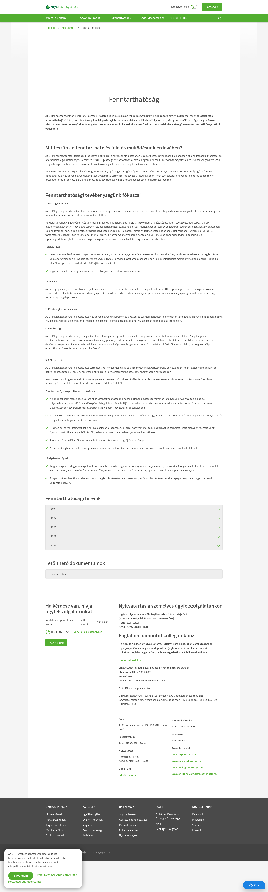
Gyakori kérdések (93, 850)
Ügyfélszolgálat (91, 845)
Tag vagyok (212, 6)
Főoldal (50, 28)
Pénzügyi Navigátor (167, 859)
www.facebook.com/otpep (187, 791)
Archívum (88, 866)
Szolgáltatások (121, 18)
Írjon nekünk (56, 642)
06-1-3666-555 (58, 632)
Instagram (198, 850)
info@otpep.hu (128, 805)
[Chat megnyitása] (254, 885)
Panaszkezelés (127, 856)
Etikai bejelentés (128, 861)
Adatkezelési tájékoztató (133, 850)
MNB (158, 854)
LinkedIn (197, 861)
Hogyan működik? (89, 18)
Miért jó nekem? (56, 18)
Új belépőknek (54, 845)
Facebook (197, 845)
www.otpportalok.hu (184, 785)
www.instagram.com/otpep (188, 798)
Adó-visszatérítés (152, 18)
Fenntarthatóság (92, 861)
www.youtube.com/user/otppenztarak (194, 804)
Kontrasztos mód (184, 7)
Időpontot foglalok (130, 660)
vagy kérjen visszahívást (88, 631)
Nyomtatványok (128, 866)
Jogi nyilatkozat (128, 845)
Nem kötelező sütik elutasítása (57, 874)
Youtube (197, 856)
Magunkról (68, 28)
